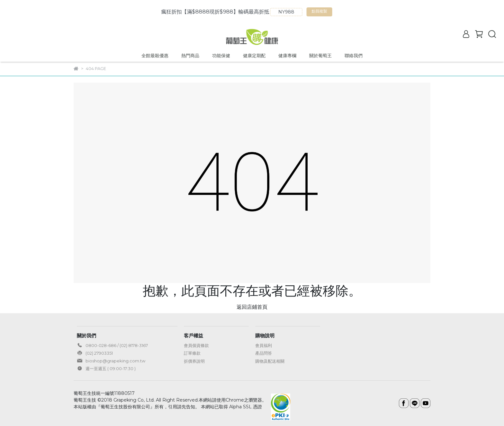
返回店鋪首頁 (252, 307)
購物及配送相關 (269, 361)
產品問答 (263, 353)
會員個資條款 (196, 345)
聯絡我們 (354, 55)
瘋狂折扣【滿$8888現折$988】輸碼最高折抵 (220, 12)
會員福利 (263, 345)
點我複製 (325, 12)
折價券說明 (194, 361)
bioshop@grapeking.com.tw (115, 361)
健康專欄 (287, 55)
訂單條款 (192, 353)
